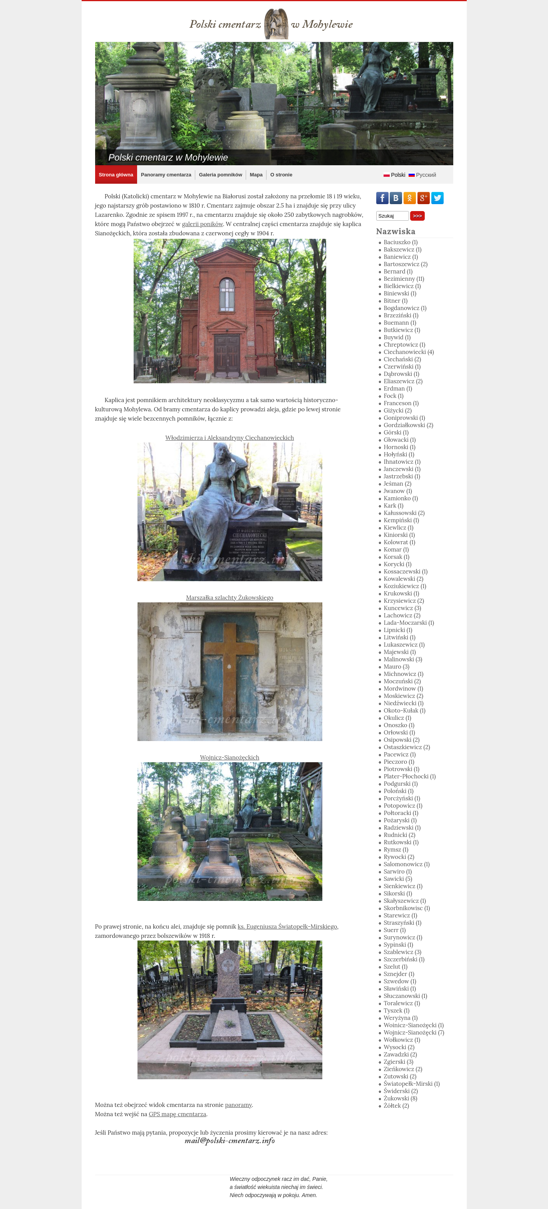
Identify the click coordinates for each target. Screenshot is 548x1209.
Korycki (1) (398, 564)
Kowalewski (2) (404, 578)
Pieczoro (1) (399, 761)
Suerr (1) (395, 930)
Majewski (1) (400, 652)
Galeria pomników (220, 175)
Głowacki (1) (400, 439)
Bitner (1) (396, 300)
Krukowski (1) (401, 593)
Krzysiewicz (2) (404, 600)
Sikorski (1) (398, 893)
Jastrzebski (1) (402, 476)
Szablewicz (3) (403, 952)
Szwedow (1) (400, 981)
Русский (422, 175)
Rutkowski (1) (401, 842)
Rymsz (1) (396, 849)
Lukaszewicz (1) (404, 644)
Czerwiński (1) (402, 366)
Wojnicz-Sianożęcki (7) (414, 1032)
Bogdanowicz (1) (405, 308)
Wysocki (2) (399, 1047)
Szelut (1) (396, 966)
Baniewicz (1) (401, 256)
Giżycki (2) (398, 410)
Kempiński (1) (401, 520)
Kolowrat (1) (400, 542)
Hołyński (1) (399, 454)
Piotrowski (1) (402, 769)
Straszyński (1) (403, 922)
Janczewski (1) (402, 469)
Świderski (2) (401, 1091)
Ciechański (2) (402, 359)
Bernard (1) (398, 271)
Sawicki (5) (398, 878)
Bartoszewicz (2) (406, 264)
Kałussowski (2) (404, 512)
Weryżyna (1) (401, 1017)
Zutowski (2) (400, 1076)
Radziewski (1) (402, 827)
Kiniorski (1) (399, 534)
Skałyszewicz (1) (405, 900)
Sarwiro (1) (398, 871)
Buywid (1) (397, 337)
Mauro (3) (397, 666)
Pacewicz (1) (400, 754)
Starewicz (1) (400, 915)
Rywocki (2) (399, 856)
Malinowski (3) (403, 659)
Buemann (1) (400, 322)
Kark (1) (394, 505)
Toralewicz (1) (402, 1003)
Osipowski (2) (402, 739)
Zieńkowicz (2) (403, 1069)
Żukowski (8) (400, 1098)
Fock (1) (394, 395)
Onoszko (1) (399, 725)
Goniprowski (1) (404, 417)
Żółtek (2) (396, 1105)
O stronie (281, 175)
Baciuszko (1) (401, 242)
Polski (395, 175)
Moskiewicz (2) (404, 695)
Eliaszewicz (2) (403, 381)
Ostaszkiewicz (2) (407, 747)
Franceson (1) (401, 403)
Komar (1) (396, 549)
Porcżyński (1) (402, 798)
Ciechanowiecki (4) (409, 351)
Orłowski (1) (399, 732)
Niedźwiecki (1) (404, 703)
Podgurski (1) (401, 783)
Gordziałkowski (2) (409, 425)
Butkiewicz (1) (402, 330)
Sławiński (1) (400, 988)
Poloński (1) (399, 791)
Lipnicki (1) (398, 630)
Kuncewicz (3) (402, 608)
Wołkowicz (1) (402, 1039)
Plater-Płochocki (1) (410, 776)
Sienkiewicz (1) (403, 886)
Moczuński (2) (402, 681)
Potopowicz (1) (403, 805)
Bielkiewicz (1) (402, 286)
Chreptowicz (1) (405, 344)
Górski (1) (396, 432)
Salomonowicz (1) (407, 864)
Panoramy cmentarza (166, 175)
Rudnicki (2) (400, 834)
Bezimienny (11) (404, 278)
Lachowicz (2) (402, 615)
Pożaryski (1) (400, 820)
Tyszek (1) (397, 1010)
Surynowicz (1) (403, 937)
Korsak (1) (397, 556)
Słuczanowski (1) (405, 995)
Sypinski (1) (398, 944)
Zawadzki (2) (400, 1054)
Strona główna (116, 175)
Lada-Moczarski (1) (409, 622)
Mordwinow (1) (403, 688)
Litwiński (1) (400, 637)
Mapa (256, 175)
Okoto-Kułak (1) (405, 710)
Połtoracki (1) (401, 813)
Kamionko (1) (401, 498)
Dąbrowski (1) (401, 373)
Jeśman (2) (398, 483)
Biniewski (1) (400, 293)
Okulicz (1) (397, 717)
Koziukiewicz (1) (405, 586)
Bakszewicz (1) (403, 249)
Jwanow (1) (398, 491)
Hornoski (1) (400, 447)
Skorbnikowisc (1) (407, 908)
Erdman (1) (398, 388)
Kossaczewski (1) (406, 571)
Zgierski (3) (399, 1061)
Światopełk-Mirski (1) (412, 1083)
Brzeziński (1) (401, 315)
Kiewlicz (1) (399, 527)
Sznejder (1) (399, 974)
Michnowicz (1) (404, 673)
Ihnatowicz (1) (402, 461)
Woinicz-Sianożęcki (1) (414, 1025)
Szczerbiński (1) (404, 959)
